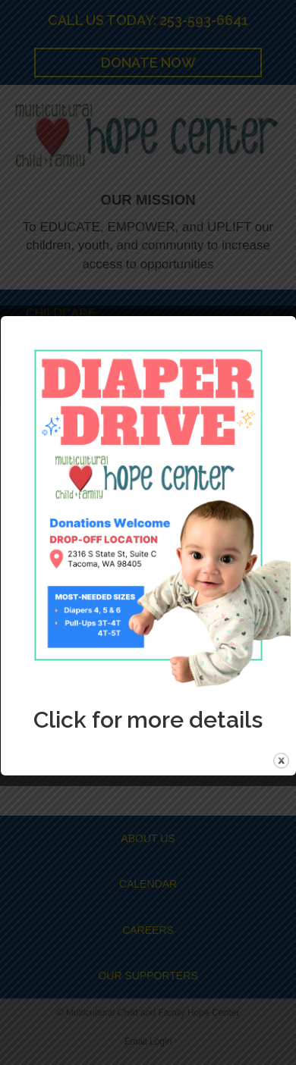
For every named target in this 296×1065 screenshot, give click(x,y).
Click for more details (148, 719)
